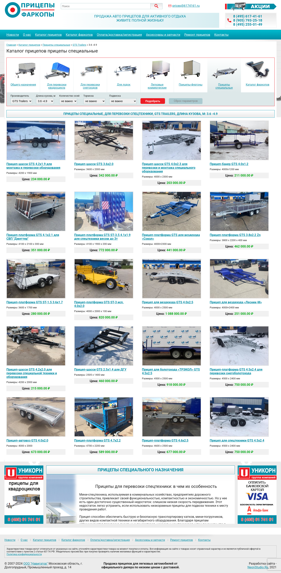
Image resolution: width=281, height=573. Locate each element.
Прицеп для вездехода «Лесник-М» (236, 302)
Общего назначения (23, 84)
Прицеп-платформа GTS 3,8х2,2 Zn (235, 235)
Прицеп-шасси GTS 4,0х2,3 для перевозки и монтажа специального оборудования (168, 167)
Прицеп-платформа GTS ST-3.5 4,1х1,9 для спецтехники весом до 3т (102, 237)
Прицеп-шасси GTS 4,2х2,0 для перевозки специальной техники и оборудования (31, 373)
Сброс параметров (186, 100)
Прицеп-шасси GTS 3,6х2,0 (93, 164)
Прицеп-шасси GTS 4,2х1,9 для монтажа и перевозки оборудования (33, 166)
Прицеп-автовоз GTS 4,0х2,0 (27, 440)
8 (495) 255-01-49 (247, 24)
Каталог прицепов (48, 35)
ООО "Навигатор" (35, 563)
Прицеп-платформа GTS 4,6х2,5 (165, 440)
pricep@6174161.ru (186, 6)
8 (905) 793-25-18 (247, 20)
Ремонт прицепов (197, 35)
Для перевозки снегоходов (90, 86)
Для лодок (123, 84)
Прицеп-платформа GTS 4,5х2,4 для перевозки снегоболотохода (236, 371)
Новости (12, 35)
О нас (27, 35)
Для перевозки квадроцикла (56, 86)
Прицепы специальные (56, 44)
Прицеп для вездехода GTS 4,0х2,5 (167, 302)
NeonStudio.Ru (258, 567)
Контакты (221, 35)
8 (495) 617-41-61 (247, 16)
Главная (11, 44)
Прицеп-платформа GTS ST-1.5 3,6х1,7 (34, 302)
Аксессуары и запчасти (163, 35)
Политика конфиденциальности (24, 554)
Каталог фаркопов (79, 35)
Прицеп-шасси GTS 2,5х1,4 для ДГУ (100, 369)
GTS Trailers (79, 44)
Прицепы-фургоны (190, 84)
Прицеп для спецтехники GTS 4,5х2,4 (237, 440)
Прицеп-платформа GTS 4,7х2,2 (97, 440)
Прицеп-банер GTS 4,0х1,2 (229, 164)
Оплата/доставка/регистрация (119, 35)
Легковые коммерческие (157, 86)
